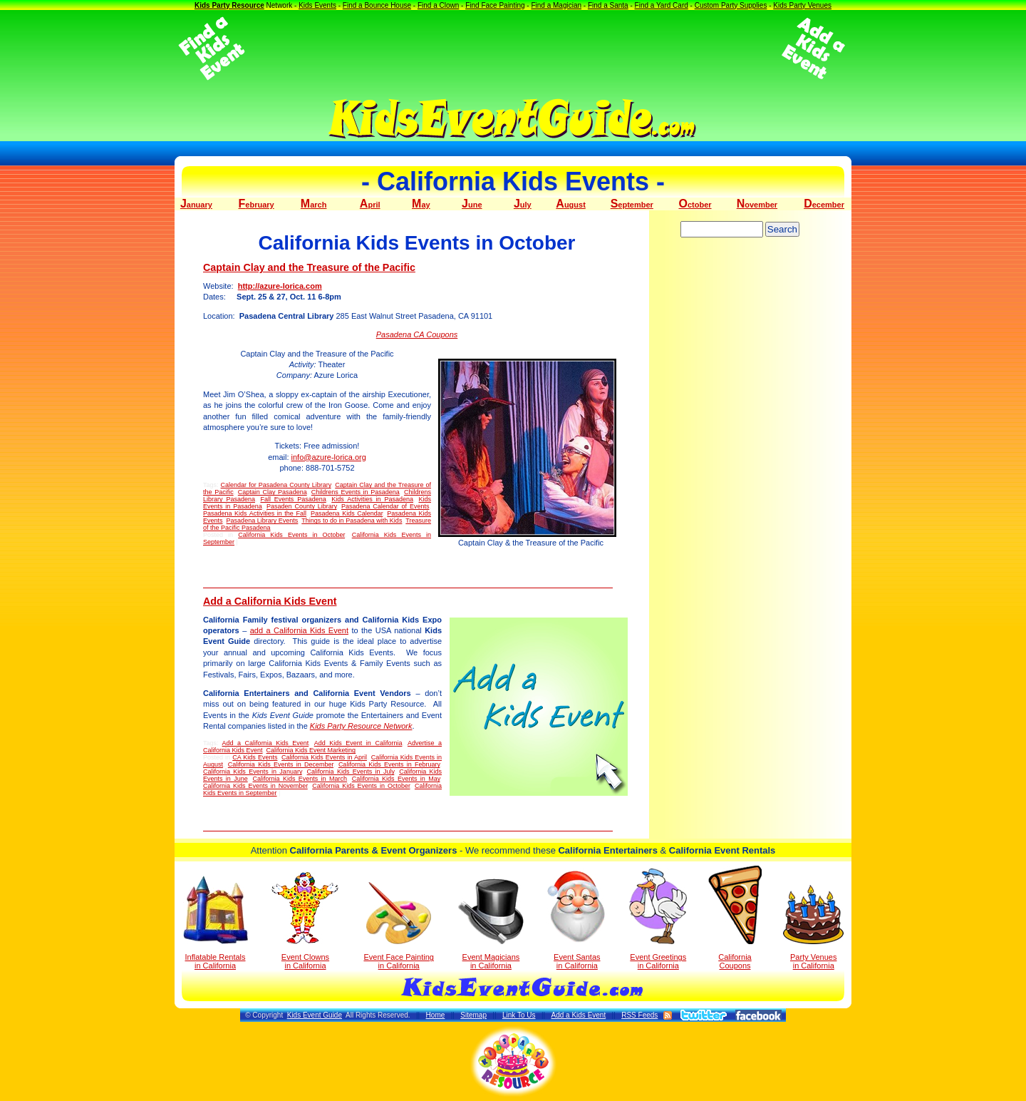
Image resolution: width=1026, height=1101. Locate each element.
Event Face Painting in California (398, 926)
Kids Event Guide (314, 1015)
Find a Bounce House (377, 5)
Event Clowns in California (305, 920)
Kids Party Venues (802, 5)
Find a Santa (608, 5)
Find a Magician (556, 5)
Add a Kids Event (578, 1015)
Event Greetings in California (658, 919)
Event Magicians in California (491, 924)
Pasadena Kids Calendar (347, 513)
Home (435, 1015)
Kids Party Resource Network (361, 726)
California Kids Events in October (291, 534)
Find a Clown (438, 5)
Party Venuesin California (813, 927)
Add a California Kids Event (269, 601)
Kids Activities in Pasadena (372, 499)
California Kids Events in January (252, 771)
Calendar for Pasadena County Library (276, 484)
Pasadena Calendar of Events (385, 506)
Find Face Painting (494, 5)
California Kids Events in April (324, 757)
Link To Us (519, 1015)
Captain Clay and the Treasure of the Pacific (309, 267)
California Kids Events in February (389, 764)
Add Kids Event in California (358, 743)
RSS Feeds (639, 1015)
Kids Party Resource (229, 5)
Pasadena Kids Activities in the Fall (254, 513)
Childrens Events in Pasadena (355, 492)
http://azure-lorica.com (280, 286)
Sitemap (473, 1015)
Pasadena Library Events (263, 520)
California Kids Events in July (351, 771)
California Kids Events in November (255, 785)
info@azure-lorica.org (328, 457)
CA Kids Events (254, 757)
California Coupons (735, 918)
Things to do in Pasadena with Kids (351, 520)
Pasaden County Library (301, 506)
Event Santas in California (576, 919)
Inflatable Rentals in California (215, 923)
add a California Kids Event (299, 630)
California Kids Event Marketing (311, 750)
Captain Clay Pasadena (272, 492)
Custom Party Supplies (731, 5)
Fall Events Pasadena (293, 499)
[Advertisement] (513, 48)
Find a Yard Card (661, 5)
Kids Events (317, 5)
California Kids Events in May (396, 778)
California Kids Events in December (280, 764)
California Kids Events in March (300, 778)
